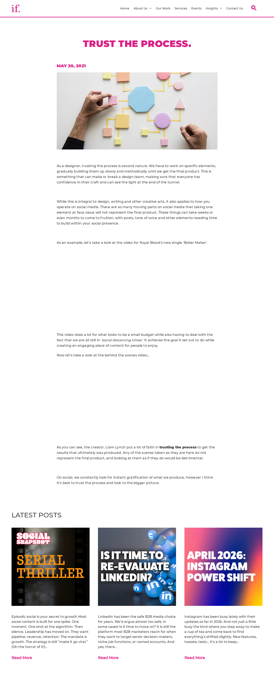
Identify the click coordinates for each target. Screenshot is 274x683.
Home (124, 8)
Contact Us (234, 8)
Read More (22, 658)
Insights (214, 8)
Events (196, 8)
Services (181, 8)
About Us (143, 8)
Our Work (163, 8)
